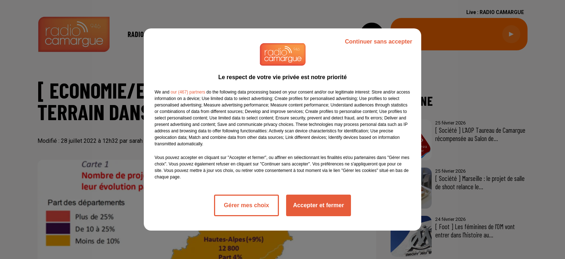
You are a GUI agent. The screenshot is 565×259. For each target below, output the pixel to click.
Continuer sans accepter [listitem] (378, 41)
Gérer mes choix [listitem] (246, 205)
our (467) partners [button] (187, 92)
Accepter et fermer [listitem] (318, 205)
